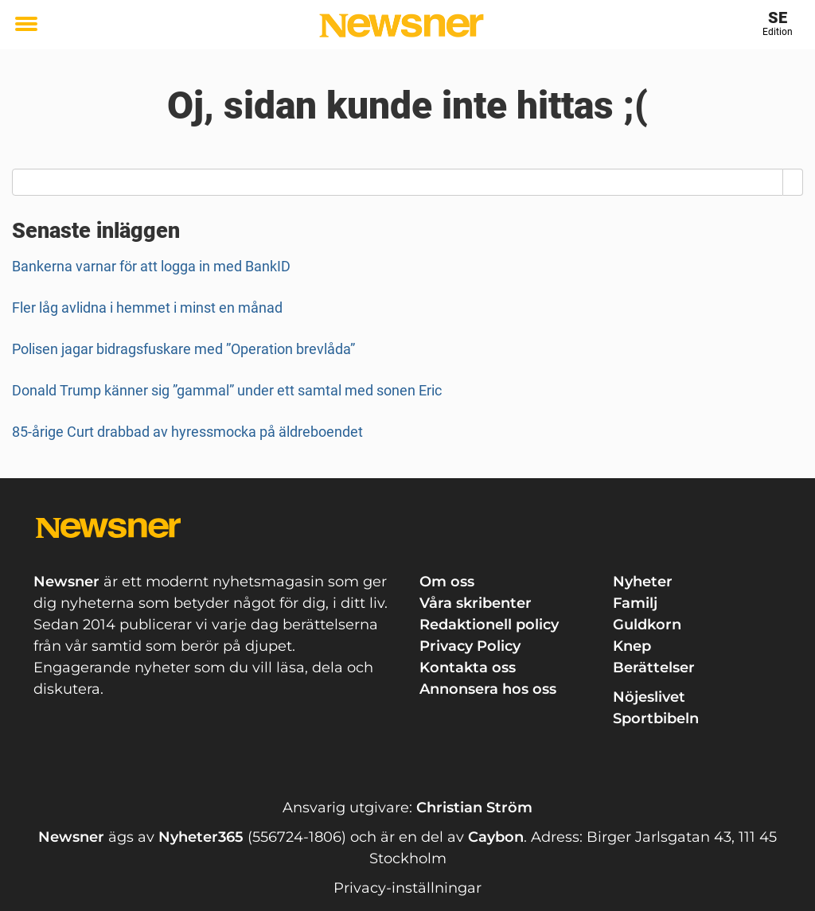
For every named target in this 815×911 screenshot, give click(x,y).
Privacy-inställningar (407, 888)
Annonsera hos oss (487, 689)
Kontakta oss (467, 667)
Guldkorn (647, 624)
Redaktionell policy (489, 624)
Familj (635, 603)
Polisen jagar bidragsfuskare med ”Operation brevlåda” (183, 349)
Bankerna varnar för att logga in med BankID (151, 266)
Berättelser (654, 667)
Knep (632, 646)
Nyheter (643, 581)
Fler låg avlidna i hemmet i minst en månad (147, 307)
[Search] (793, 182)
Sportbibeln (656, 718)
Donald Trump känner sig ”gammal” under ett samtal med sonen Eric (227, 390)
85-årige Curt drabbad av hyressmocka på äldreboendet (187, 431)
